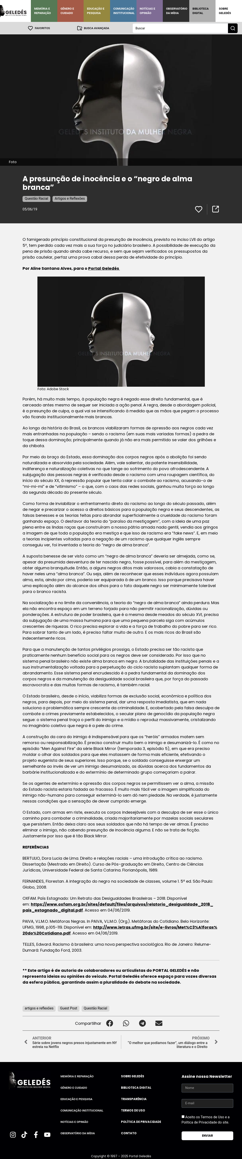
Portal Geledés (104, 268)
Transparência (134, 1099)
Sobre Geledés (225, 11)
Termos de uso (133, 1110)
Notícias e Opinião (147, 11)
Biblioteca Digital (201, 11)
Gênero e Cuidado (67, 11)
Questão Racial (36, 198)
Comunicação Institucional (124, 11)
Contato (129, 1133)
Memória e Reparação (42, 11)
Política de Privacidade (141, 1122)
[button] (109, 1023)
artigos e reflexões (39, 1008)
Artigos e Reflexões (70, 198)
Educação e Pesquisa (95, 11)
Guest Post (68, 1008)
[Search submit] (233, 28)
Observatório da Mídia (176, 11)
